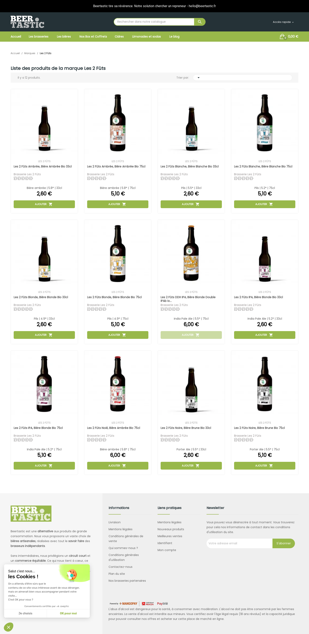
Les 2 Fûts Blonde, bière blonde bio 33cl (41, 297)
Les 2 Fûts (44, 161)
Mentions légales (120, 529)
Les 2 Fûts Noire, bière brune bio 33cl (186, 428)
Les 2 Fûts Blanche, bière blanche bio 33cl (190, 167)
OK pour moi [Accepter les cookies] (68, 613)
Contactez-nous (120, 567)
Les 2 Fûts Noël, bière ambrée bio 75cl (113, 428)
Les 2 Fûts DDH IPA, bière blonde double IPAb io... (188, 298)
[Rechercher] (160, 22)
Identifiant (165, 543)
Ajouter (44, 204)
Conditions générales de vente (126, 538)
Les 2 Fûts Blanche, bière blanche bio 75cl (263, 167)
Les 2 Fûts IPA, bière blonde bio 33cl (258, 297)
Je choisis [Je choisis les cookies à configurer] (25, 613)
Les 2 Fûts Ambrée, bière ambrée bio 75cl (116, 167)
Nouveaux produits (171, 529)
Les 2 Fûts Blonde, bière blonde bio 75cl (114, 297)
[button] (8, 627)
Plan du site (117, 574)
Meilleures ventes (170, 536)
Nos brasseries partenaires (127, 581)
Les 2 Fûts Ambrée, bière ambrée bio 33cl (43, 167)
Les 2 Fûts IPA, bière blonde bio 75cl (38, 428)
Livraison (115, 522)
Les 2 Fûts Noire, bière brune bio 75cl (259, 428)
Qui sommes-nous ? (123, 548)
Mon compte (167, 550)
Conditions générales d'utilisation (124, 557)
